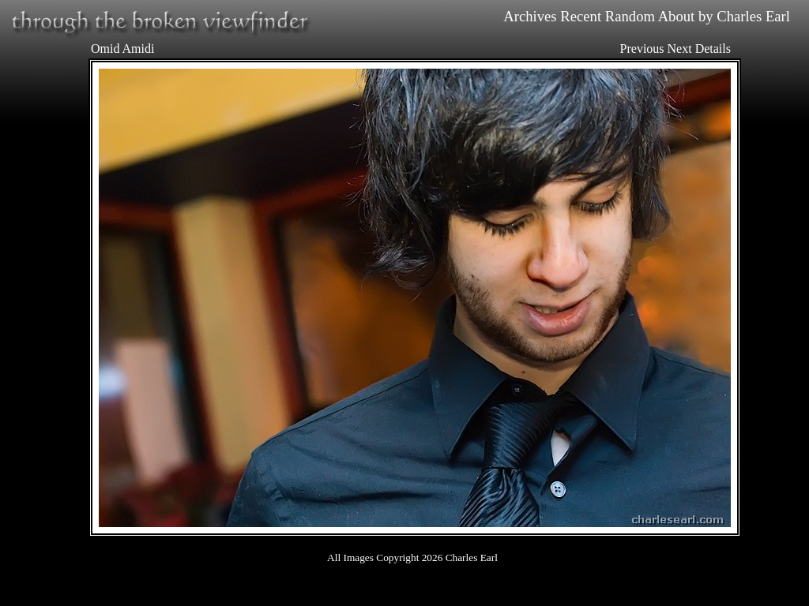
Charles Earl (753, 16)
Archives (529, 16)
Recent (580, 16)
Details (713, 48)
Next (680, 48)
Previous (642, 48)
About (676, 16)
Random (630, 16)
